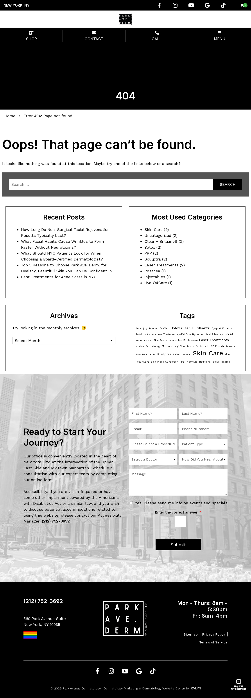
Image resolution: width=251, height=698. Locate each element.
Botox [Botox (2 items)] (175, 328)
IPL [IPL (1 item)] (184, 340)
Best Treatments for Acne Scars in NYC (59, 277)
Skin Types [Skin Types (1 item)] (157, 361)
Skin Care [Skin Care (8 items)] (208, 353)
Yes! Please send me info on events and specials (181, 503)
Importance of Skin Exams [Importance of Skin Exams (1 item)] (151, 340)
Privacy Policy (213, 634)
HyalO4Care (155, 282)
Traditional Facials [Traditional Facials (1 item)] (209, 361)
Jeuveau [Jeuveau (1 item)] (193, 340)
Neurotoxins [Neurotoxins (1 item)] (187, 346)
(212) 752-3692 (43, 601)
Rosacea (152, 271)
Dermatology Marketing (121, 688)
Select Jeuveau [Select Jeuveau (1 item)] (182, 354)
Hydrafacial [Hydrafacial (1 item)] (226, 334)
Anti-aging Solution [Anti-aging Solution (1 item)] (147, 328)
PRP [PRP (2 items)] (210, 346)
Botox (149, 247)
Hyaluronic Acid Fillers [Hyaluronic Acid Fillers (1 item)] (205, 334)
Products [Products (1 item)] (201, 346)
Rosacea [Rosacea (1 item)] (230, 346)
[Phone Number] (203, 428)
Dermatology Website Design (163, 688)
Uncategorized (157, 235)
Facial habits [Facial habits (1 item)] (143, 334)
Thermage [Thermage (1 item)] (191, 361)
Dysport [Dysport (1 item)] (216, 328)
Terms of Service (213, 642)
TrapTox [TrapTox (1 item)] (225, 361)
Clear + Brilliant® (160, 241)
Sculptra (152, 259)
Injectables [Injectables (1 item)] (175, 340)
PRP (148, 253)
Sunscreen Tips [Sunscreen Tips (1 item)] (174, 361)
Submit (178, 544)
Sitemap (191, 634)
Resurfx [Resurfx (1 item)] (219, 346)
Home (9, 115)
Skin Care (153, 229)
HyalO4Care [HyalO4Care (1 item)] (184, 334)
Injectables (154, 277)
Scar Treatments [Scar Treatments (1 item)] (145, 354)
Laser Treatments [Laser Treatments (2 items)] (214, 340)
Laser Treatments (161, 265)
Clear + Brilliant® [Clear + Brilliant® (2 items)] (195, 328)
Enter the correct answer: (178, 512)
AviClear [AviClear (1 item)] (164, 328)
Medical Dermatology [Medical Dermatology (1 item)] (148, 346)
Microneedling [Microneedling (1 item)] (170, 346)
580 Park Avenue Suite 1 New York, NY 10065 (46, 628)
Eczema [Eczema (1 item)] (227, 328)
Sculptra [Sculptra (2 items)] (164, 354)
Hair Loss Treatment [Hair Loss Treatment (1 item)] (163, 334)
